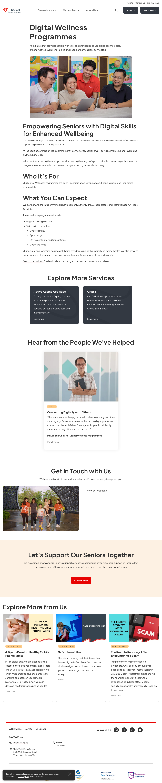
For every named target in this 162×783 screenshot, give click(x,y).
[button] (54, 305)
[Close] (69, 774)
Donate (130, 10)
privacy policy (23, 776)
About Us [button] (92, 10)
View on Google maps (24, 755)
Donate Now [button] (81, 580)
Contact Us (140, 3)
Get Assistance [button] (47, 10)
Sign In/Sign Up (153, 3)
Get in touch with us (33, 261)
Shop (130, 3)
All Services (15, 728)
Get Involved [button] (71, 10)
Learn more (39, 319)
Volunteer (150, 10)
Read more (53, 441)
